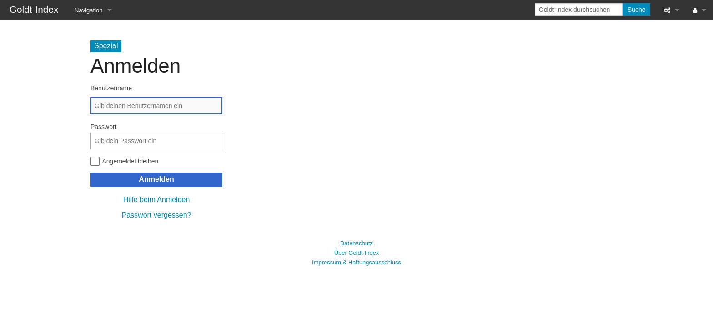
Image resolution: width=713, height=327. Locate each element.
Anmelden (156, 179)
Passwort (103, 126)
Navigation (88, 10)
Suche (637, 9)
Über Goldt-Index (356, 252)
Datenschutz (356, 243)
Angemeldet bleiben (130, 161)
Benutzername (111, 88)
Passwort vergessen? (156, 215)
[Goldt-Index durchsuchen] (579, 9)
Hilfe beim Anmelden (156, 199)
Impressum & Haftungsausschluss (356, 262)
